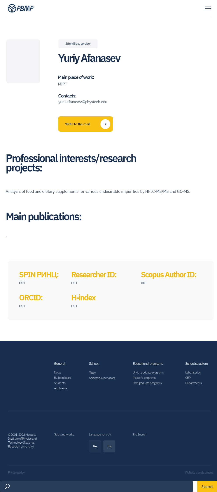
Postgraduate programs (147, 383)
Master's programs (144, 378)
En (109, 446)
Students (59, 383)
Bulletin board (63, 378)
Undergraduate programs (148, 372)
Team (92, 373)
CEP (187, 378)
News (57, 372)
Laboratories (193, 372)
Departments (193, 383)
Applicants (60, 388)
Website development (199, 472)
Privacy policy (16, 472)
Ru (95, 446)
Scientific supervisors (102, 378)
